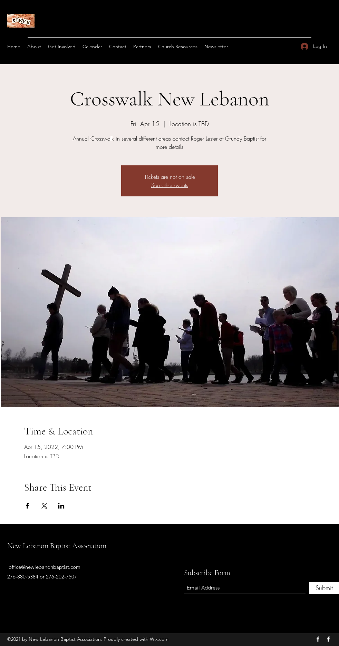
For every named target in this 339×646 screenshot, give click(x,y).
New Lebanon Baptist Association (56, 545)
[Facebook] (317, 639)
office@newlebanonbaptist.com (44, 567)
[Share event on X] (44, 506)
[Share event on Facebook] (27, 506)
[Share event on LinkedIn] (61, 506)
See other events (169, 185)
